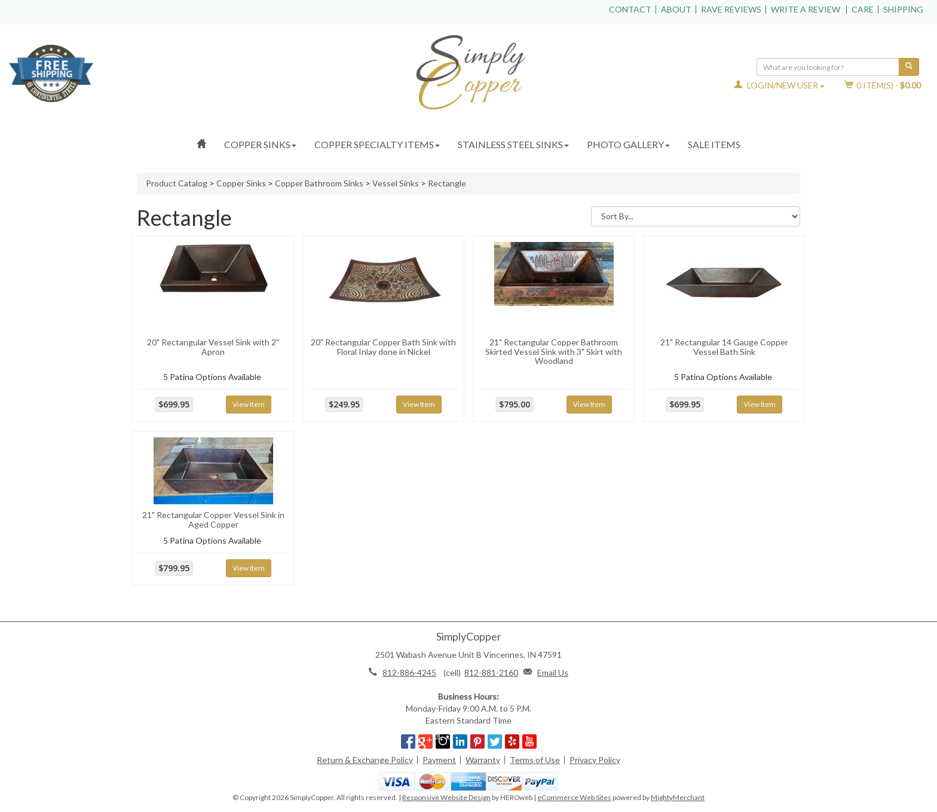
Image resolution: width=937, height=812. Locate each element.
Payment (439, 760)
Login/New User (779, 85)
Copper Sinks (260, 144)
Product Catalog (176, 183)
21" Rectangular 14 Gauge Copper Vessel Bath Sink (724, 346)
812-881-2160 (491, 672)
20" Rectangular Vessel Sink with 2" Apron (213, 346)
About (676, 9)
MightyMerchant (678, 797)
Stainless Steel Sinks (513, 144)
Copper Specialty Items (377, 144)
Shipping (903, 9)
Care (863, 9)
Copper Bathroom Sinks (319, 183)
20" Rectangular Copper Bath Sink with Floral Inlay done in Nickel (383, 346)
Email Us (552, 672)
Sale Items (714, 144)
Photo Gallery (628, 144)
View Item (248, 404)
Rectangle (447, 183)
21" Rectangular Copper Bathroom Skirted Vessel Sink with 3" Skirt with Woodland (553, 351)
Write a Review (805, 9)
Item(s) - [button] (883, 85)
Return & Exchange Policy (365, 760)
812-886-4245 (409, 672)
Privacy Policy (594, 760)
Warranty (483, 760)
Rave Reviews (731, 9)
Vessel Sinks (395, 183)
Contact (630, 9)
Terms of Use (535, 760)
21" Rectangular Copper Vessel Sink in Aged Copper (213, 519)
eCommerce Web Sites (574, 797)
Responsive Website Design (446, 797)
